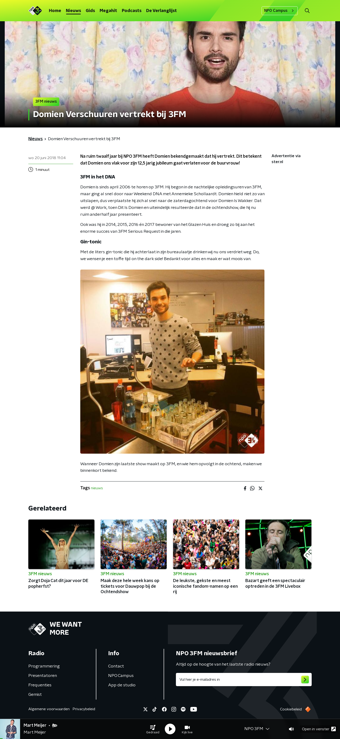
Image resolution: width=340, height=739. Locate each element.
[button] (152, 729)
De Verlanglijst (161, 11)
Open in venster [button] (319, 729)
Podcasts (131, 11)
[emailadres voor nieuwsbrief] (244, 679)
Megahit (108, 11)
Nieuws (73, 11)
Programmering (44, 666)
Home (55, 11)
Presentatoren (42, 676)
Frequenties (39, 685)
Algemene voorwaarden (49, 709)
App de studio (122, 685)
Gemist (35, 695)
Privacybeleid (83, 709)
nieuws (97, 488)
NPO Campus (279, 10)
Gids (90, 11)
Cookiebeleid (291, 709)
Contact (116, 666)
